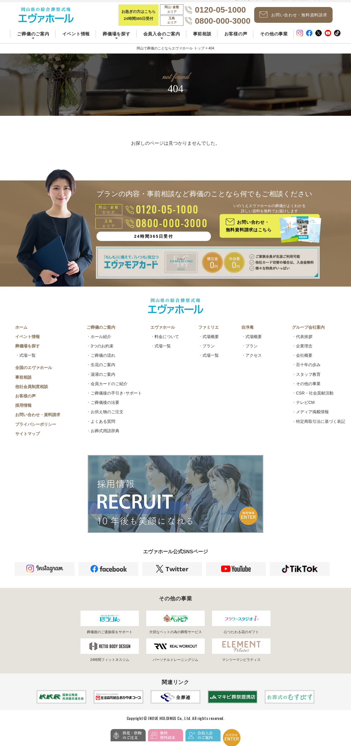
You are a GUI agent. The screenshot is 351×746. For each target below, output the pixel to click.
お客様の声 (235, 37)
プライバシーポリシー (35, 429)
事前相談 (202, 37)
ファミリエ (208, 332)
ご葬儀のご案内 (101, 332)
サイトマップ (27, 439)
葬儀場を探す (27, 351)
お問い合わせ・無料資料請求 (297, 17)
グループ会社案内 (308, 332)
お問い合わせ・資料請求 (37, 420)
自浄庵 (247, 332)
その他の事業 (274, 37)
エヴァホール (162, 332)
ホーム (21, 332)
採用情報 (23, 410)
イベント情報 (76, 37)
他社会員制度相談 (31, 392)
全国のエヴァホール (33, 373)
